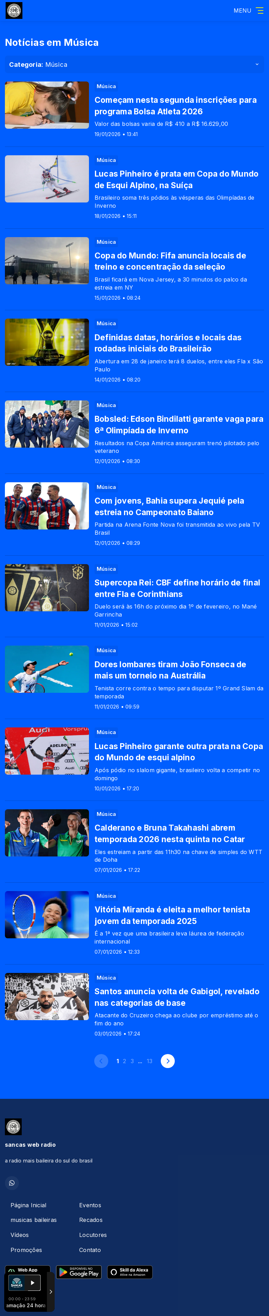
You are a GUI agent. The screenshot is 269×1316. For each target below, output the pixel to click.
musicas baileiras (34, 1219)
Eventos (90, 1205)
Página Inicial (28, 1205)
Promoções (26, 1249)
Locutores (93, 1234)
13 (149, 1061)
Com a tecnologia (29, 1303)
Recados (91, 1219)
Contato (90, 1249)
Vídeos (20, 1234)
